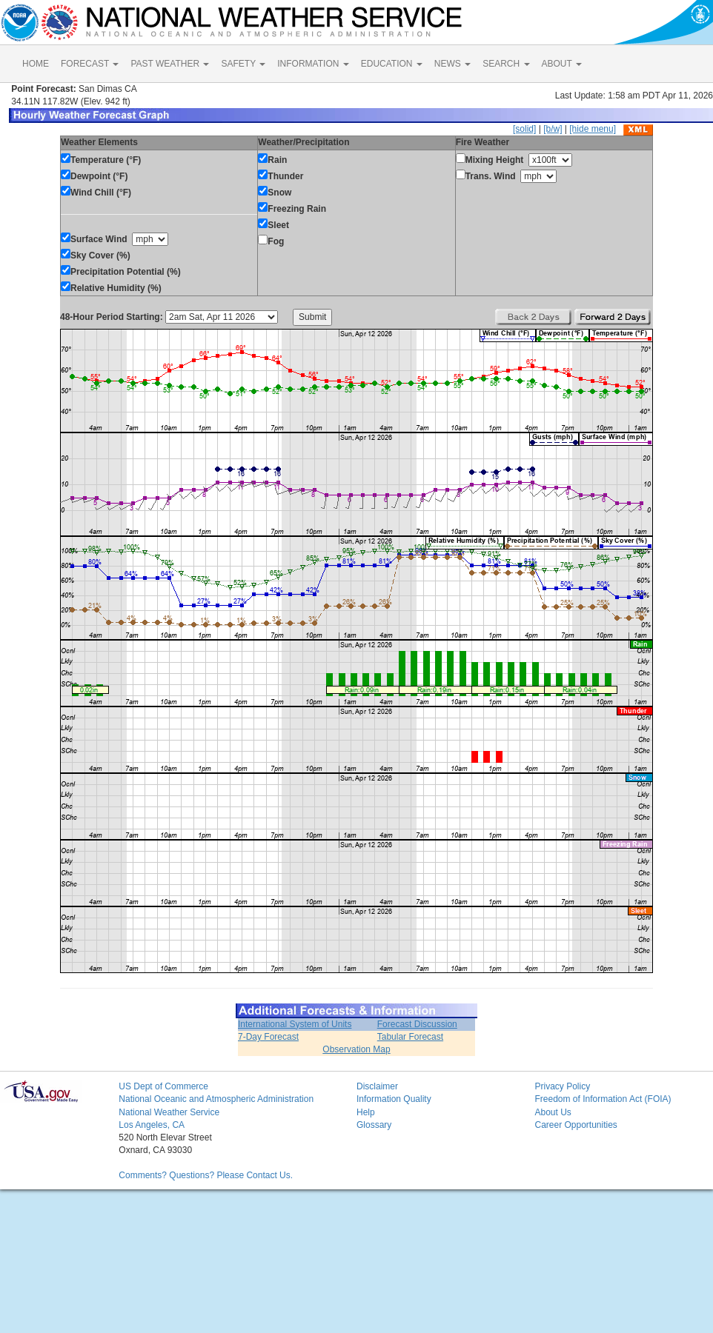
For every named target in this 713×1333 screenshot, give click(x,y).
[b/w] (552, 129)
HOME (35, 64)
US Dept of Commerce (163, 1086)
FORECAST (90, 64)
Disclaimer (377, 1086)
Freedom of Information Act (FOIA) (602, 1099)
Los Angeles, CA (152, 1125)
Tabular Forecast (410, 1037)
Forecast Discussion (417, 1024)
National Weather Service (169, 1112)
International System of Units (294, 1024)
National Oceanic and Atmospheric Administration (216, 1099)
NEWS (452, 64)
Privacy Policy (562, 1086)
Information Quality (393, 1099)
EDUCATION (391, 64)
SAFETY (243, 64)
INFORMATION (312, 64)
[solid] (524, 129)
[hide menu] (592, 129)
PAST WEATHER (169, 64)
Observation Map (356, 1049)
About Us (552, 1112)
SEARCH (505, 64)
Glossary (373, 1125)
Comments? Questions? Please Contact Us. (206, 1175)
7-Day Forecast (268, 1037)
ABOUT (562, 64)
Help (365, 1112)
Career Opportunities (575, 1125)
